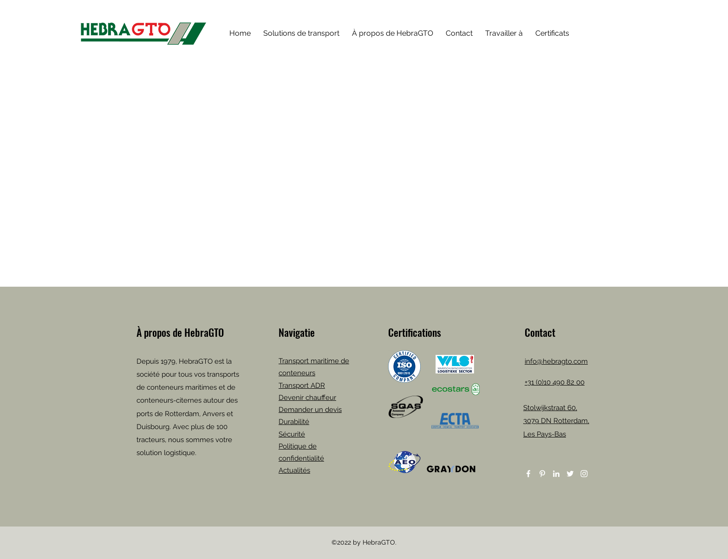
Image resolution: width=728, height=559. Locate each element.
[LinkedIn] (556, 473)
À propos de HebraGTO (180, 332)
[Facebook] (528, 473)
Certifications (414, 332)
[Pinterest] (542, 473)
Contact (540, 332)
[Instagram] (584, 473)
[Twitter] (570, 473)
